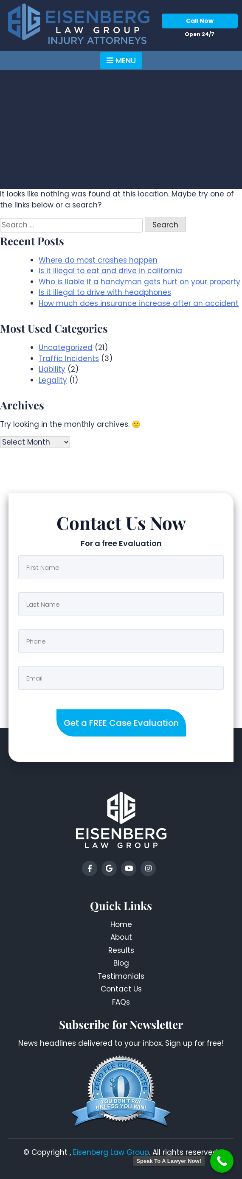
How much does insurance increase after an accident (139, 303)
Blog (121, 963)
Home (121, 924)
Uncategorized (66, 347)
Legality (53, 380)
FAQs (121, 1002)
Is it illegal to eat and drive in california (110, 271)
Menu (121, 60)
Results (121, 950)
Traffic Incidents (69, 358)
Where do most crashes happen (98, 260)
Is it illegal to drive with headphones (105, 292)
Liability (52, 369)
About (121, 937)
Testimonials (121, 976)
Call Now (200, 21)
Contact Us (121, 989)
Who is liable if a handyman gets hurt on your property (139, 282)
